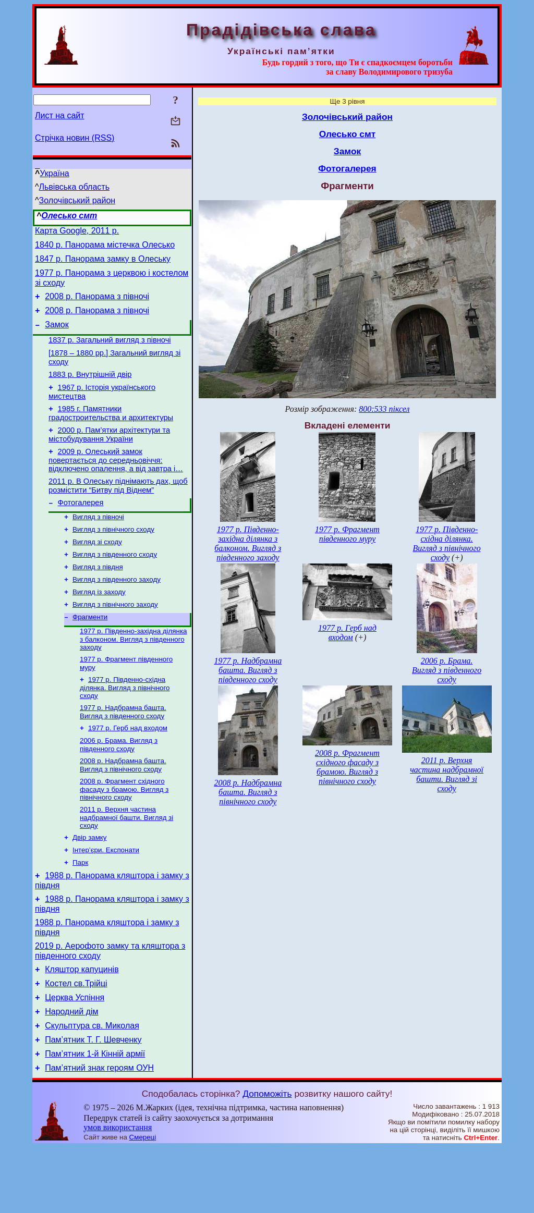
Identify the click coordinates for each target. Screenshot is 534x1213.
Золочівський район (77, 200)
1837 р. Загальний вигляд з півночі (109, 352)
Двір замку (89, 882)
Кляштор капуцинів (81, 1024)
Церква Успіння (74, 1055)
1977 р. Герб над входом (127, 767)
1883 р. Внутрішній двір (89, 390)
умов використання (117, 1193)
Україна (54, 173)
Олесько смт (69, 215)
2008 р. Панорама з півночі (97, 304)
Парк (80, 909)
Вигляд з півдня (97, 597)
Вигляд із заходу (99, 624)
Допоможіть (267, 1159)
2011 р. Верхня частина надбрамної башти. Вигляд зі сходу (126, 861)
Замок (56, 335)
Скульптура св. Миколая (92, 1086)
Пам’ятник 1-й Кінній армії (95, 1117)
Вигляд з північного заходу (115, 638)
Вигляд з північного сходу (113, 556)
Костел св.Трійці (76, 1039)
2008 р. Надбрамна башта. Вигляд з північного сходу (123, 807)
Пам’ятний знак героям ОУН (99, 1133)
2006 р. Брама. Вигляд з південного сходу (118, 785)
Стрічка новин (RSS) (74, 137)
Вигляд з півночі (98, 543)
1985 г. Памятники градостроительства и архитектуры (110, 431)
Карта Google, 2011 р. (77, 232)
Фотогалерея (81, 527)
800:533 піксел (384, 409)
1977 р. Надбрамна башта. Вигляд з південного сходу (123, 750)
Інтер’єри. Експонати (105, 896)
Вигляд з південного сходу (114, 583)
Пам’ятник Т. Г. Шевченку (93, 1102)
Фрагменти (89, 651)
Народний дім (71, 1071)
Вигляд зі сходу (97, 570)
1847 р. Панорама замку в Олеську (103, 263)
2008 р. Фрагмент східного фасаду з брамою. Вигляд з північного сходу (124, 832)
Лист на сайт (59, 115)
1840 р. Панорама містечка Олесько (105, 247)
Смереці (142, 1203)
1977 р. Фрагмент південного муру (347, 534)
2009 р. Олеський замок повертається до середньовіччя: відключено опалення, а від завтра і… (115, 482)
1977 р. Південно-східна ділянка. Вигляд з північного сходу (125, 725)
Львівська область (74, 186)
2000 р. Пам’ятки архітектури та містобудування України (109, 454)
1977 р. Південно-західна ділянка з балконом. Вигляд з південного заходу (133, 675)
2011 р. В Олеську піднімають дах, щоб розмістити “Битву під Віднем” (118, 509)
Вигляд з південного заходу (116, 611)
